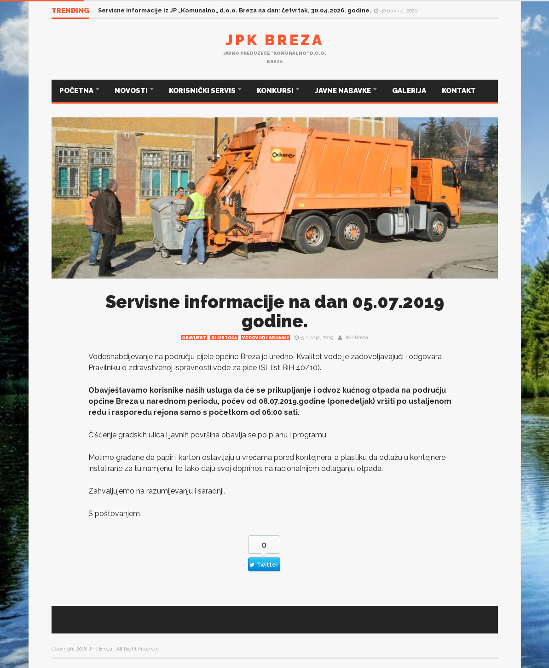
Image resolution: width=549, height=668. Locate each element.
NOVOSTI (132, 91)
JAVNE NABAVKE (343, 91)
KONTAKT (459, 91)
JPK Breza (274, 39)
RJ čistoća (224, 338)
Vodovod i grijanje (265, 338)
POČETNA (77, 91)
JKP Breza (356, 338)
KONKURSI (276, 91)
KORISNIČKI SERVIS (203, 91)
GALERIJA (409, 91)
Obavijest (194, 338)
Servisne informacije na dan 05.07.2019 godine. (274, 311)
